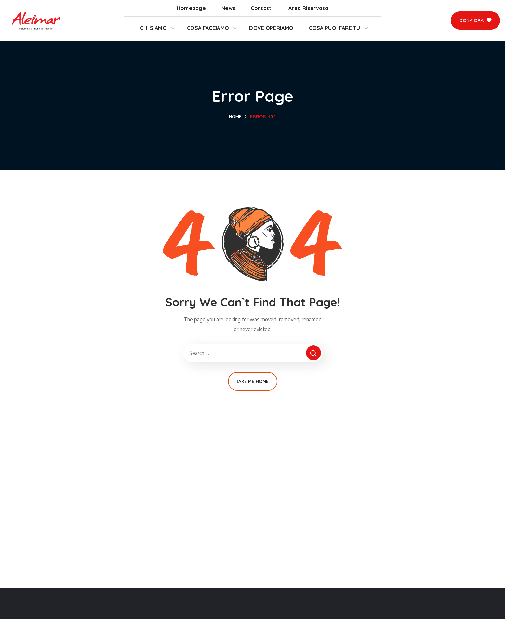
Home (235, 117)
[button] (475, 20)
